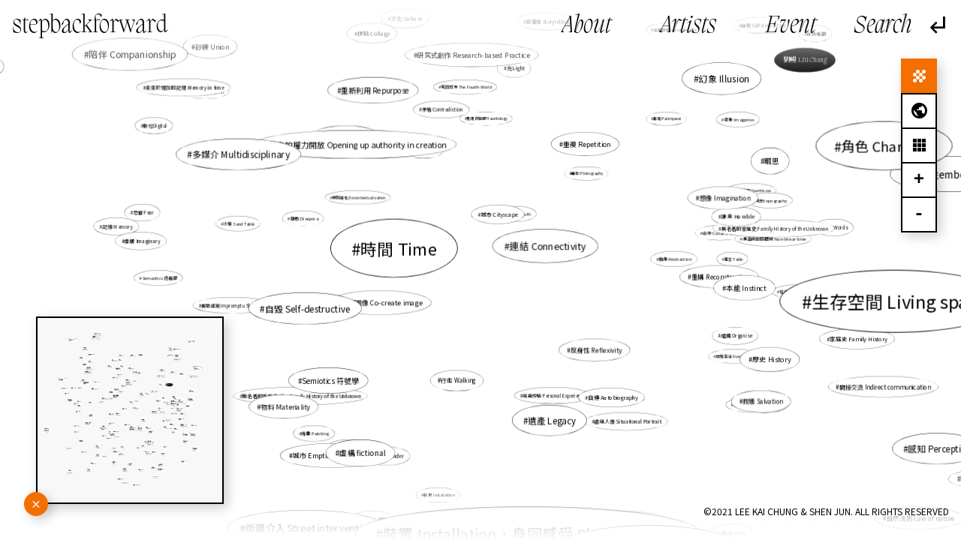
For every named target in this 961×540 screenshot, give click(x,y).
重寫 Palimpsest (666, 119)
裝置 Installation (439, 495)
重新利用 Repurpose (375, 90)
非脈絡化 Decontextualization (360, 198)
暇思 (771, 160)
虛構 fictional (362, 453)
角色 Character (888, 145)
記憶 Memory (117, 226)
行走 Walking (458, 380)
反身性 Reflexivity (596, 349)
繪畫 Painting (315, 433)
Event (791, 26)
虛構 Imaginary (142, 240)
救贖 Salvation (763, 401)
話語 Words (835, 227)
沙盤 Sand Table (239, 223)
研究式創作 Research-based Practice (473, 55)
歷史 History (771, 359)
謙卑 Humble (738, 216)
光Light (516, 68)
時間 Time (398, 248)
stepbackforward (90, 26)
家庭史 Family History (857, 338)
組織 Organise (736, 335)
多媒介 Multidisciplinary (241, 154)
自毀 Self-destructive (308, 308)
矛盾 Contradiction (442, 109)
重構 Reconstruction (721, 276)
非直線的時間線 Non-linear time (774, 239)
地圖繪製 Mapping (347, 136)
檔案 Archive (424, 150)
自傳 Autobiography (612, 396)
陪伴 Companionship (135, 55)
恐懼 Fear (144, 212)
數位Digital (155, 125)
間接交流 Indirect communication (885, 386)
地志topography (771, 200)
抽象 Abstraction (674, 259)
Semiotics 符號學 (330, 380)
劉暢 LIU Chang (805, 60)
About (586, 26)
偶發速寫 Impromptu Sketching (234, 305)
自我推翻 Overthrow (752, 191)
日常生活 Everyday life (736, 356)
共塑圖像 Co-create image (381, 303)
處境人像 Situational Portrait (627, 420)
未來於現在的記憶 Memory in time (185, 88)
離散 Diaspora (304, 218)
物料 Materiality (285, 407)
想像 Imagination (724, 198)
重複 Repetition (586, 143)
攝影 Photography (587, 173)
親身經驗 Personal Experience (554, 395)
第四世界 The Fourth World (466, 87)
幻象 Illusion (723, 79)
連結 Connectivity (548, 246)
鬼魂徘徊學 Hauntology (487, 118)
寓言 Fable (733, 259)
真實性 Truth (518, 214)
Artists (688, 26)
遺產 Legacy (552, 420)
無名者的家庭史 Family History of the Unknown (775, 228)
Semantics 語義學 (159, 277)
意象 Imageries (739, 119)
